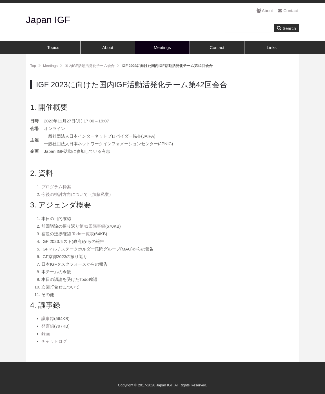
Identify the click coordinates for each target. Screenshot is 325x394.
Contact (288, 10)
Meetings (162, 47)
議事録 (47, 318)
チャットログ (54, 341)
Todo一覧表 (83, 233)
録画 (45, 333)
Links (272, 47)
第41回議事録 (92, 226)
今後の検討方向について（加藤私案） (77, 194)
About (265, 10)
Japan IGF (48, 19)
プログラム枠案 (56, 186)
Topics (53, 47)
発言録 (47, 326)
